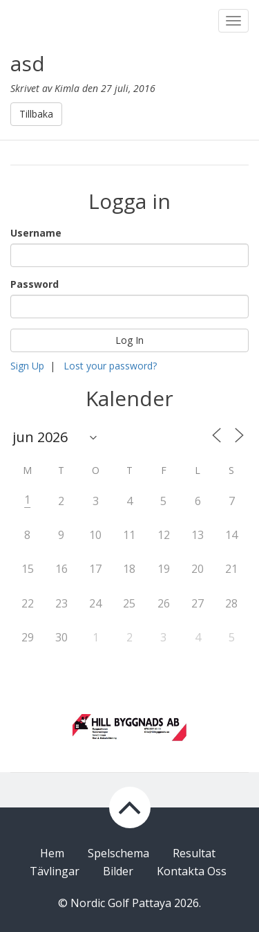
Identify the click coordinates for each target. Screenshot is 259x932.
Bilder (118, 871)
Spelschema (118, 853)
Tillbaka (36, 113)
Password (34, 284)
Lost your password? (110, 365)
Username (35, 232)
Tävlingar (54, 871)
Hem (52, 853)
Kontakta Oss (192, 871)
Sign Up (27, 365)
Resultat (194, 853)
